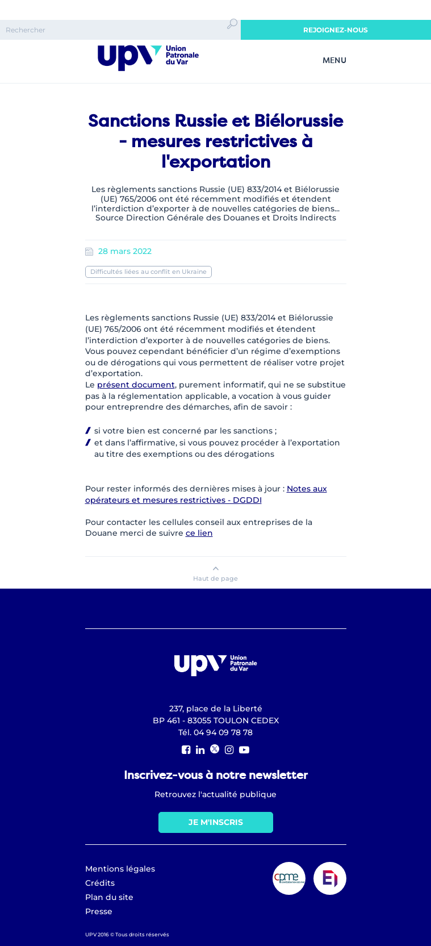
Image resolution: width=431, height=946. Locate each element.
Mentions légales (120, 869)
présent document (136, 385)
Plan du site (109, 897)
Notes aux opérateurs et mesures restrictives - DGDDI (206, 494)
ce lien (199, 533)
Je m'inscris (216, 822)
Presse (98, 911)
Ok (232, 34)
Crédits (100, 883)
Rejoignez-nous (335, 30)
